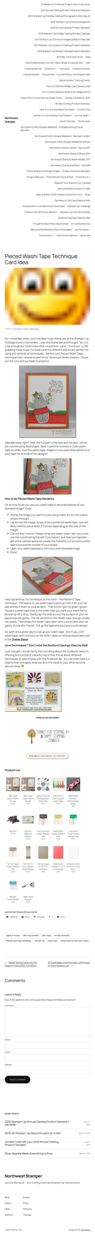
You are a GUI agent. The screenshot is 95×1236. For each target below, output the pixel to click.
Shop (87, 194)
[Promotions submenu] (89, 177)
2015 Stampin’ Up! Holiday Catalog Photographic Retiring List (59, 16)
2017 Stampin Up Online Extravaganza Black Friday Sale (62, 39)
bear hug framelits (31, 935)
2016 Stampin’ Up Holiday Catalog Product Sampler (64, 33)
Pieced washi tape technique (18, 940)
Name (8, 1039)
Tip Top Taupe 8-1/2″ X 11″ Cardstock (43, 866)
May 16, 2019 (84, 1153)
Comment (10, 1005)
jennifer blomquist (62, 935)
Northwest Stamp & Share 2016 (74, 153)
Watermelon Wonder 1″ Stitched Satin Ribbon (73, 800)
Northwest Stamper (11, 120)
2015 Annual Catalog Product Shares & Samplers (65, 10)
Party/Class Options (67, 235)
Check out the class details (47, 717)
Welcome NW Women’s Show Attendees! (51, 229)
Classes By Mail (31, 74)
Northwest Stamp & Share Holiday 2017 (70, 159)
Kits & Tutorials (67, 121)
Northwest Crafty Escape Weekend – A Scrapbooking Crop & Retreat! (52, 128)
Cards (25, 328)
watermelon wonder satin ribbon (75, 940)
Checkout (50, 68)
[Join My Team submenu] (89, 115)
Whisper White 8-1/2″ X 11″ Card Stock (73, 866)
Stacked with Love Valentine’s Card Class (43, 206)
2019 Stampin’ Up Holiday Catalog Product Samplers (63, 51)
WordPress (85, 1229)
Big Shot (13, 831)
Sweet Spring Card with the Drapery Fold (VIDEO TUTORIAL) (21, 964)
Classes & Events (81, 68)
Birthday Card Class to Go (70, 56)
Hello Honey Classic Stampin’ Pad (58, 834)
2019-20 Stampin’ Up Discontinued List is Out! (33, 1133)
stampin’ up (39, 940)
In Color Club (83, 109)
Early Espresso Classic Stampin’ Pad (43, 834)
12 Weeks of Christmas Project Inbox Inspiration (65, 4)
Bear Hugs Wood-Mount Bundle (13, 798)
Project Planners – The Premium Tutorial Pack (50, 176)
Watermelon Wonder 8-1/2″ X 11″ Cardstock (58, 866)
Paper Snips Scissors (28, 898)
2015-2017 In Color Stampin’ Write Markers (28, 866)
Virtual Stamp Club (80, 223)
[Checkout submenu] (56, 68)
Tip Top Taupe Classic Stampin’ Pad (13, 866)
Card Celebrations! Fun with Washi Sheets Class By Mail (54, 62)
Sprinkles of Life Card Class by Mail (72, 200)
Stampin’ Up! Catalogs (78, 206)
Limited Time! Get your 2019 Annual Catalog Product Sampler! (32, 1143)
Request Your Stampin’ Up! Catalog (72, 182)
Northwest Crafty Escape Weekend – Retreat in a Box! (62, 136)
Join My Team (81, 115)
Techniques (34, 328)
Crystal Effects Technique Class (73, 74)
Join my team (81, 229)
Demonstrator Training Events (74, 80)
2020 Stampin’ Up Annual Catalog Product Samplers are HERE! (37, 1123)
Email (8, 1052)
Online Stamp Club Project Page (43, 171)
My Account (84, 121)
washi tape (52, 940)
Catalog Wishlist (33, 68)
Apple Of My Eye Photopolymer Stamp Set (43, 798)
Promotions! (45, 235)
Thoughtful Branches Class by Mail (50, 223)
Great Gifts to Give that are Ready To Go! (42, 97)
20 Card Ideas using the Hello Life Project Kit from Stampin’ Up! (69, 964)
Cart (88, 62)
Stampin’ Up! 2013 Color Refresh (41, 212)
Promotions (82, 176)
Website (8, 1064)
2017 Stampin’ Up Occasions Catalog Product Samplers (62, 45)
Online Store (20, 639)
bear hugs (46, 935)
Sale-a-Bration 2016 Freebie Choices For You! (59, 194)
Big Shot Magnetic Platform (28, 834)
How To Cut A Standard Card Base (57, 109)
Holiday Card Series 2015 (77, 97)
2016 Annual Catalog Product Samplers (70, 27)
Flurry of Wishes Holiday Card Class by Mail (68, 86)
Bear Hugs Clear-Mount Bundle (28, 798)
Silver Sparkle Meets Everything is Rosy (29, 1153)
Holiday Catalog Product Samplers (72, 103)
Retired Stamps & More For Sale (74, 188)
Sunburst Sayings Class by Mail (74, 217)
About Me (85, 235)
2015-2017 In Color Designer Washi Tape (58, 798)
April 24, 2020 (84, 1133)
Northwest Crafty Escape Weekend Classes (67, 141)
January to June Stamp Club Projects (53, 115)
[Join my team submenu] (89, 229)
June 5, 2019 (87, 1143)
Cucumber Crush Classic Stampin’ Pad (73, 834)
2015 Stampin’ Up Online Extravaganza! (70, 21)
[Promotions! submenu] (53, 235)
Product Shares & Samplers (76, 171)
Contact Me (48, 74)
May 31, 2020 (87, 1123)
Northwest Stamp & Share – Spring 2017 (70, 147)
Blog (88, 56)
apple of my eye (13, 935)
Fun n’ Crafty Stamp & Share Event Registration (66, 91)
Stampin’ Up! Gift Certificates (75, 212)
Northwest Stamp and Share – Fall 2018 (70, 165)
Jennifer (17, 328)
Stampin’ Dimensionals (13, 898)
